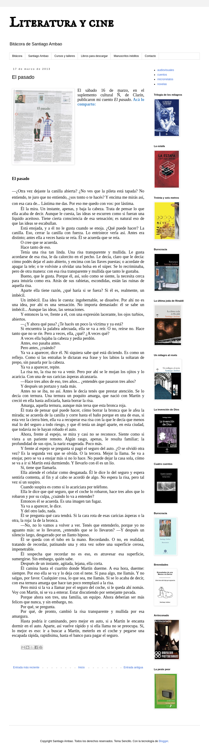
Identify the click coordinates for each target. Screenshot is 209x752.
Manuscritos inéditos (126, 56)
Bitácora (17, 56)
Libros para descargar (94, 56)
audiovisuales (165, 70)
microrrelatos (165, 79)
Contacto (150, 56)
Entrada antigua (133, 667)
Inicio (81, 667)
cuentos (162, 74)
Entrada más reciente (26, 667)
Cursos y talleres (64, 56)
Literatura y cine (61, 23)
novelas (162, 84)
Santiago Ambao (38, 56)
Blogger (163, 741)
